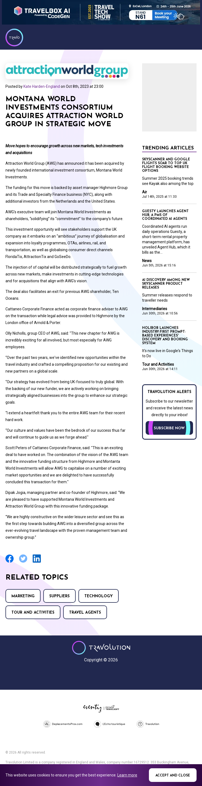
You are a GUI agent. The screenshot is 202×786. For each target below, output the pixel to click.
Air (144, 192)
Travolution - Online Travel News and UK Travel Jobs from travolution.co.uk (101, 648)
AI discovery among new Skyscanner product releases (166, 283)
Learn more (127, 775)
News (147, 260)
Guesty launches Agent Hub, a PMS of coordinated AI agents (165, 215)
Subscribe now (169, 428)
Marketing (23, 596)
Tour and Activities (32, 613)
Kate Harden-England (41, 86)
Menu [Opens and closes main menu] (191, 37)
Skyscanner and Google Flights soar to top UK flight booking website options (166, 165)
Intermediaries (154, 308)
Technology (98, 596)
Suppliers (59, 596)
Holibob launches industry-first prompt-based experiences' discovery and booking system (165, 335)
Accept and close (172, 775)
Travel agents (85, 613)
